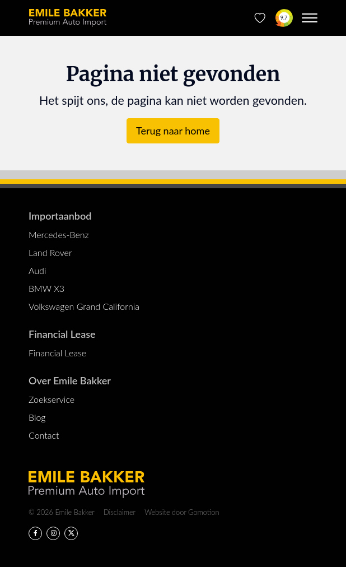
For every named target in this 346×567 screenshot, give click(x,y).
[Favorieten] (260, 18)
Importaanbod (60, 216)
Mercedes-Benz (59, 234)
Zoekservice (51, 399)
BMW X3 (46, 288)
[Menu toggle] (309, 18)
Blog (37, 417)
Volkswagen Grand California (84, 306)
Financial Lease (62, 334)
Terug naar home (173, 130)
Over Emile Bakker (70, 380)
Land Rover (50, 252)
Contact (44, 435)
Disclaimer (119, 512)
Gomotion (203, 512)
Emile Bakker (68, 18)
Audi (37, 270)
